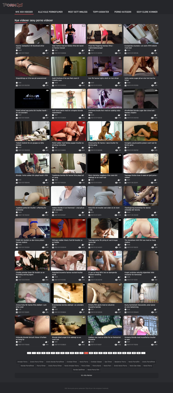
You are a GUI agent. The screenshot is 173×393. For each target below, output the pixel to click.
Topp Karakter (101, 11)
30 (96, 353)
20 (48, 353)
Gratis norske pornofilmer (55, 362)
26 (77, 353)
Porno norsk (97, 366)
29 (91, 353)
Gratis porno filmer (37, 362)
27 (81, 353)
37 (129, 353)
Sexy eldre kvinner (147, 11)
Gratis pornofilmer (148, 362)
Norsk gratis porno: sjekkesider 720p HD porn (80, 388)
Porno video (85, 366)
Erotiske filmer (72, 362)
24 (67, 353)
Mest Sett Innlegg (77, 11)
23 (62, 353)
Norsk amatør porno (72, 366)
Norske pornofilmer (27, 366)
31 (100, 353)
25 (72, 353)
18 (38, 353)
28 (86, 353)
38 (134, 353)
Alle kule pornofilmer (50, 11)
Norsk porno (84, 362)
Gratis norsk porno (120, 366)
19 (43, 353)
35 (119, 353)
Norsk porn (107, 366)
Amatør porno (22, 362)
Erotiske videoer (96, 362)
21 (53, 353)
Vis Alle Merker (86, 375)
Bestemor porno (120, 362)
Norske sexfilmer (79, 370)
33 (110, 353)
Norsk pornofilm (134, 362)
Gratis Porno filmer (55, 366)
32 (105, 353)
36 (124, 353)
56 (138, 353)
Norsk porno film (93, 370)
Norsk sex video (135, 366)
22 (57, 353)
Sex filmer (108, 362)
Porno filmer (41, 366)
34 (115, 353)
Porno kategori (122, 11)
